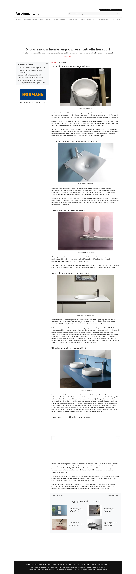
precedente (58, 495)
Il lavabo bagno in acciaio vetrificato (30, 80)
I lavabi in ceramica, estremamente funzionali (30, 71)
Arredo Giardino (103, 19)
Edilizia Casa (76, 564)
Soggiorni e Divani (30, 19)
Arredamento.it (42, 13)
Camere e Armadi (59, 19)
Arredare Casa (73, 19)
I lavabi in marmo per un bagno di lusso (32, 68)
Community (105, 10)
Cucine (18, 19)
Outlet (112, 10)
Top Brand (116, 19)
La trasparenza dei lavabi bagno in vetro (32, 83)
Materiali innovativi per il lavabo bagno (31, 78)
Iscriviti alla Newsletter (103, 564)
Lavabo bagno (68, 56)
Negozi (118, 10)
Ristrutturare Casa (87, 19)
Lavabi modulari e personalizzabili (30, 75)
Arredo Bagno (45, 19)
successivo (113, 495)
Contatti (93, 564)
